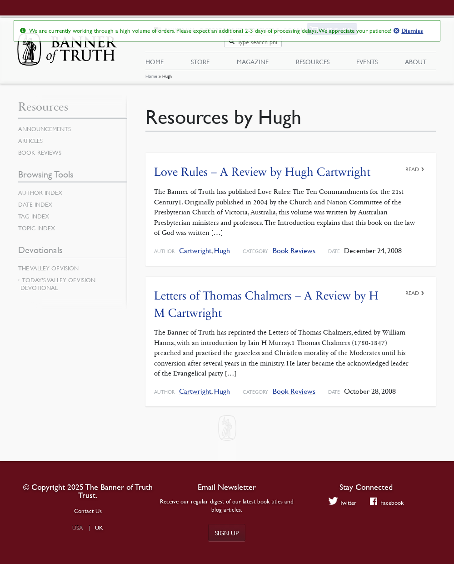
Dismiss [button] (412, 31)
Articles (30, 135)
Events (367, 50)
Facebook (387, 502)
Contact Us (88, 510)
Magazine (253, 50)
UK (99, 527)
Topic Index (36, 222)
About (415, 50)
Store (200, 50)
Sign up (227, 532)
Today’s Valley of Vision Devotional (57, 278)
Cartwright (195, 245)
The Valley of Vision (48, 262)
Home (151, 71)
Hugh (222, 245)
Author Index (40, 187)
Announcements (44, 123)
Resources (312, 50)
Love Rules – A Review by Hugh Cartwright (262, 167)
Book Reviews (294, 245)
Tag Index (33, 210)
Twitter (342, 502)
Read (412, 164)
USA (77, 527)
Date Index (35, 199)
